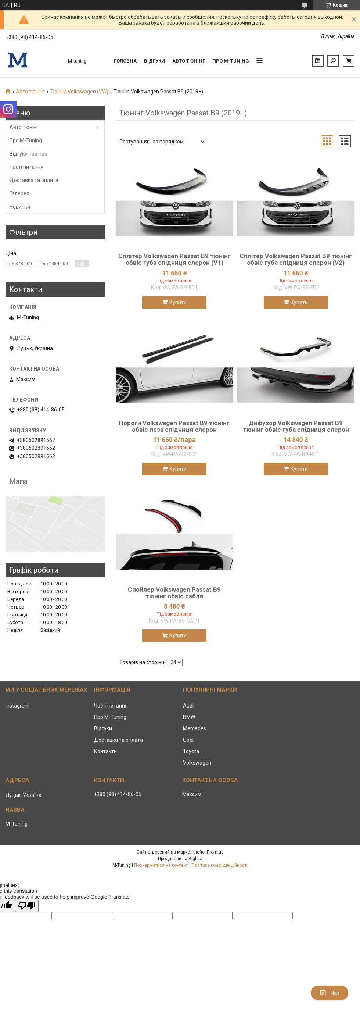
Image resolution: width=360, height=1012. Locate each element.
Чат (329, 993)
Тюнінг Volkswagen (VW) (79, 92)
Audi (188, 706)
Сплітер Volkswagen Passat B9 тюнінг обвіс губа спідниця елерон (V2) (296, 259)
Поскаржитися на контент (161, 865)
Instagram (17, 706)
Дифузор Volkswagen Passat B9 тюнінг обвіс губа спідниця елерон (296, 426)
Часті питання (26, 167)
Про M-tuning (230, 61)
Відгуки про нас (28, 154)
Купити (178, 302)
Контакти (105, 751)
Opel (188, 740)
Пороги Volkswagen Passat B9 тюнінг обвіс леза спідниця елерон (174, 426)
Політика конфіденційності (219, 865)
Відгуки (154, 61)
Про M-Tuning (26, 140)
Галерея (19, 193)
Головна (125, 61)
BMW (189, 717)
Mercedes (194, 728)
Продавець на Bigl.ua (180, 858)
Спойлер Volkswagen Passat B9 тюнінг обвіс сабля (174, 592)
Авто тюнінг (188, 61)
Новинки (20, 207)
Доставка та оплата (34, 180)
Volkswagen (197, 763)
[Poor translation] (27, 906)
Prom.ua (215, 852)
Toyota (191, 751)
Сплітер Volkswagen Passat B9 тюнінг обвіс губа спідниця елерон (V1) (174, 259)
